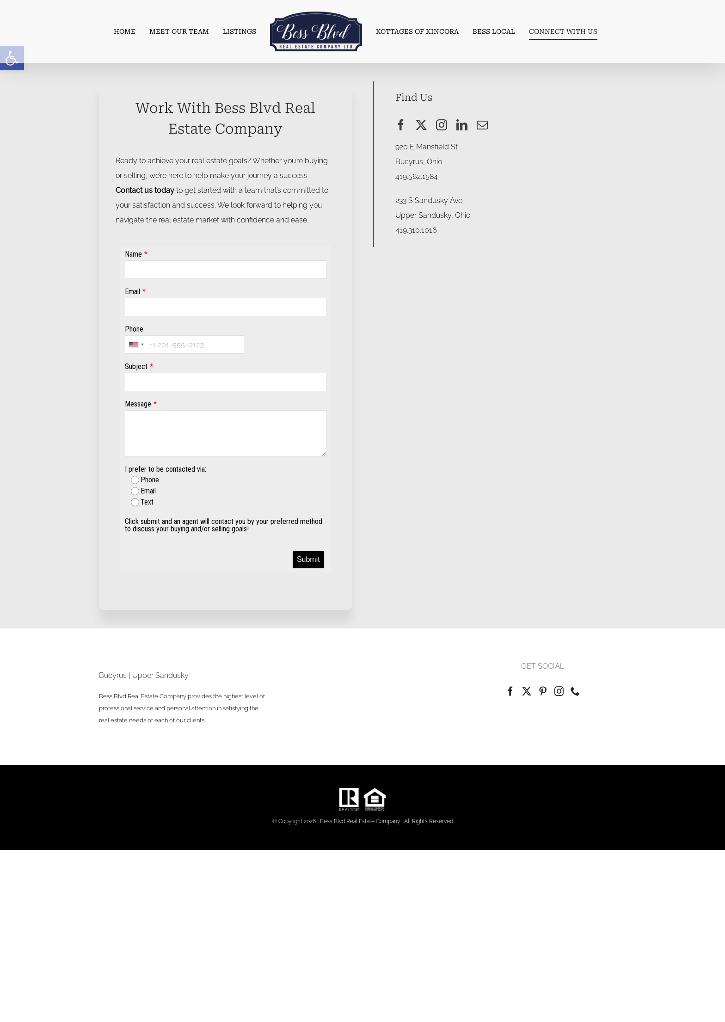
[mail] (482, 124)
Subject (136, 367)
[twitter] (421, 124)
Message (138, 404)
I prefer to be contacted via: (165, 470)
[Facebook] (510, 691)
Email (132, 292)
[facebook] (400, 124)
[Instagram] (559, 691)
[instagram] (441, 124)
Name (133, 255)
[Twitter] (526, 691)
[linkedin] (461, 124)
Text (142, 503)
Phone (134, 330)
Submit (308, 560)
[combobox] (136, 345)
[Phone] (575, 691)
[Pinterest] (542, 691)
